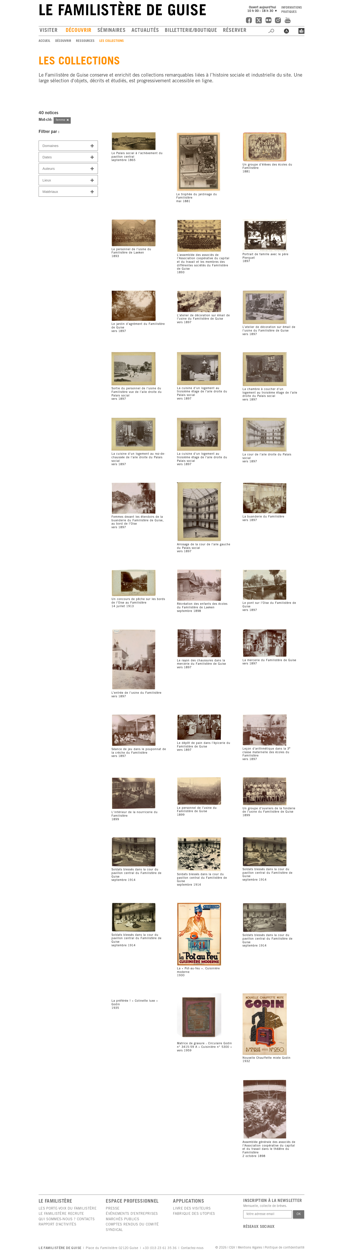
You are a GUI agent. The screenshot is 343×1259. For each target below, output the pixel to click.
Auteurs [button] (68, 168)
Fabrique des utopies (194, 1214)
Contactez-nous (192, 1248)
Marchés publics (122, 1219)
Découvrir (78, 30)
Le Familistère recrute (61, 1214)
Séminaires (111, 30)
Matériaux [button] (68, 191)
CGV (232, 1247)
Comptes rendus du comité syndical (132, 1227)
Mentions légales (250, 1247)
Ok (299, 1214)
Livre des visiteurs (192, 1208)
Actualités (145, 30)
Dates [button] (68, 157)
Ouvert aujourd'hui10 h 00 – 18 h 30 (263, 9)
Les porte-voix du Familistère (67, 1208)
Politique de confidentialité (284, 1247)
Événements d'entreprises (132, 1214)
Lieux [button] (68, 180)
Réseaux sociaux (259, 1227)
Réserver (235, 30)
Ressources (85, 41)
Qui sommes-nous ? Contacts (67, 1219)
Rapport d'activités (57, 1224)
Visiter (48, 30)
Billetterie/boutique (191, 30)
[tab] (68, 146)
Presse (112, 1208)
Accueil (44, 41)
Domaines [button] (68, 145)
